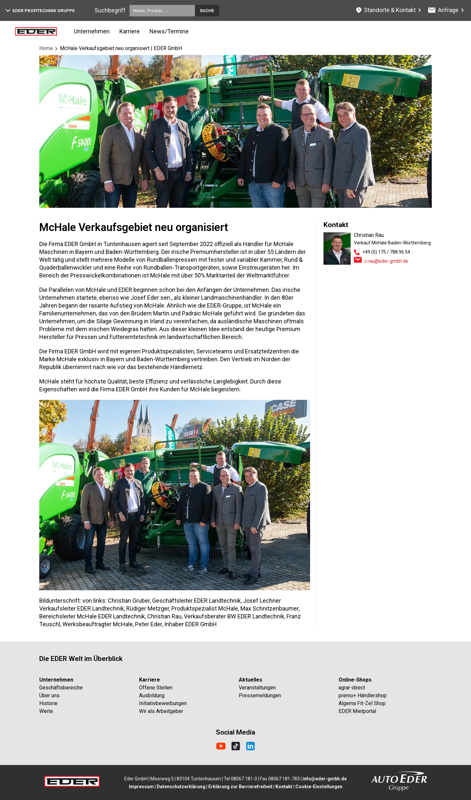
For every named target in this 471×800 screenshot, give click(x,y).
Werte (46, 711)
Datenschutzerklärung (181, 786)
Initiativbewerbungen (163, 703)
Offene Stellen (155, 687)
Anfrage (443, 10)
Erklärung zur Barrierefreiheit (240, 786)
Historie (48, 703)
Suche (207, 10)
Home (46, 48)
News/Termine (169, 31)
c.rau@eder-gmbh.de (386, 261)
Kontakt (283, 786)
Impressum (141, 786)
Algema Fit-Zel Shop (362, 703)
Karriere (129, 31)
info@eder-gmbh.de (325, 778)
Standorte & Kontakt (386, 10)
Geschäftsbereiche (61, 687)
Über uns (49, 695)
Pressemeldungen (260, 695)
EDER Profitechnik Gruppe (40, 10)
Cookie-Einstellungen (318, 786)
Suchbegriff (110, 10)
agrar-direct (352, 687)
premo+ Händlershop (363, 695)
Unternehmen (92, 31)
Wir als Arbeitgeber (161, 711)
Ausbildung (152, 695)
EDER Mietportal (357, 711)
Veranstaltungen (257, 687)
